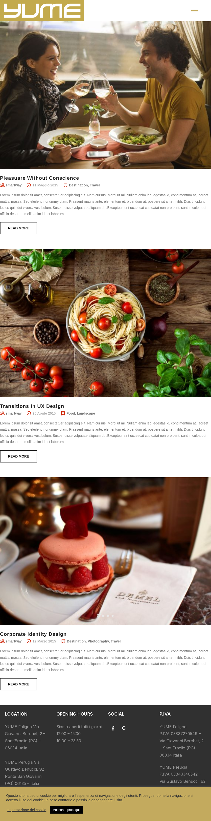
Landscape (86, 413)
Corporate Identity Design (33, 634)
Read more (18, 228)
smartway (14, 185)
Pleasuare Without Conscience (39, 178)
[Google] (123, 728)
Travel (95, 185)
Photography (98, 641)
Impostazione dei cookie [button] (26, 810)
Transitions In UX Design (32, 406)
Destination (78, 185)
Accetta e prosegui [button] (66, 810)
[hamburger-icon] (194, 10)
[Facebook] (113, 728)
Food (71, 413)
